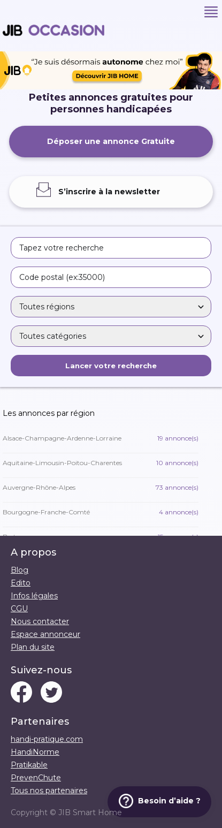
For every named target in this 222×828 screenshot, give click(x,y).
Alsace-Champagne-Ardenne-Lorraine (100, 438)
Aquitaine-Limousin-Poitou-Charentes (100, 463)
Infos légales (34, 596)
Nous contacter (40, 621)
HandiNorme (35, 752)
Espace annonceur (45, 634)
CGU (19, 608)
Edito (20, 583)
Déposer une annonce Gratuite (111, 141)
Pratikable (29, 765)
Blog (19, 570)
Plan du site (33, 647)
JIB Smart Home (90, 812)
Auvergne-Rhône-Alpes (100, 487)
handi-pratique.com (47, 739)
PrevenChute (36, 778)
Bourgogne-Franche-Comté (100, 512)
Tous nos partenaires (49, 790)
